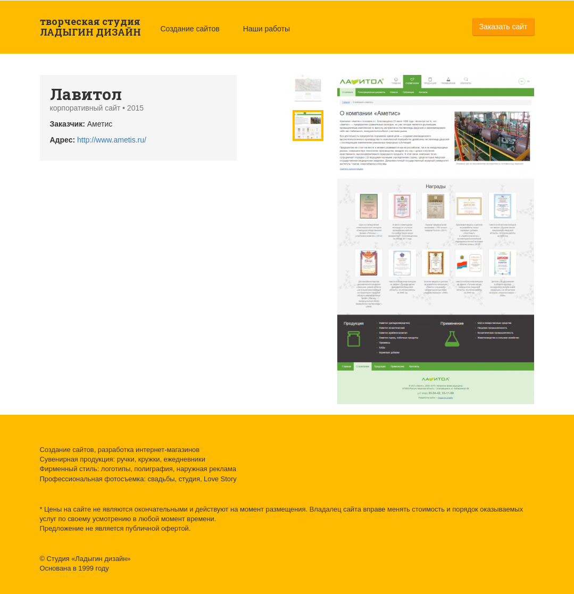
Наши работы (266, 28)
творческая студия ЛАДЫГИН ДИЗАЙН (90, 26)
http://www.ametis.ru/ (111, 140)
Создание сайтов (190, 28)
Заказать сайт (503, 26)
